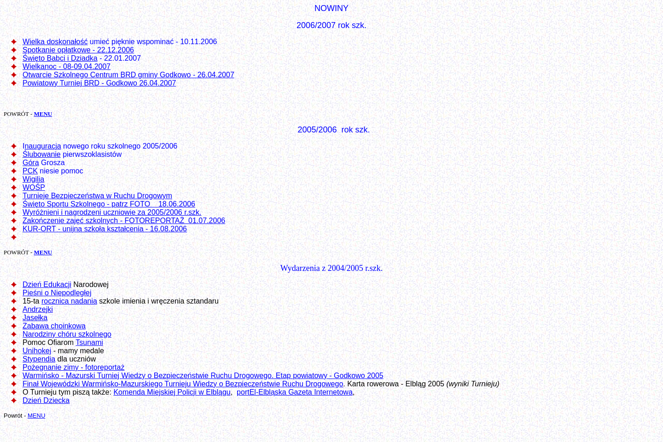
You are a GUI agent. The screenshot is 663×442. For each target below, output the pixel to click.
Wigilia (33, 179)
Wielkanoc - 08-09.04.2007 (66, 66)
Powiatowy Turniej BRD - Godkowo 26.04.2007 (99, 83)
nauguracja (42, 146)
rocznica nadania (69, 301)
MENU (43, 113)
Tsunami (89, 342)
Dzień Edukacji (47, 284)
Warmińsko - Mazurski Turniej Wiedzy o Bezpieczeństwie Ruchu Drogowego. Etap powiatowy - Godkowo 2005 (203, 375)
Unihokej (37, 351)
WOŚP (34, 187)
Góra (31, 162)
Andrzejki (38, 309)
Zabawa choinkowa (54, 326)
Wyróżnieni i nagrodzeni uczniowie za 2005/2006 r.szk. (112, 212)
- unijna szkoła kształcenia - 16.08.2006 (121, 229)
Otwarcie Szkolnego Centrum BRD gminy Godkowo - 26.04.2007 (128, 75)
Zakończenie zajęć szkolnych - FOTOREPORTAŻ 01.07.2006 (124, 220)
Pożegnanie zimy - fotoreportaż (73, 367)
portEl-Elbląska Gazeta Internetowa (295, 392)
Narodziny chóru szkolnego (67, 334)
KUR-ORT (39, 229)
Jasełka (35, 317)
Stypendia (39, 359)
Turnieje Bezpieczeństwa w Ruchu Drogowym (97, 196)
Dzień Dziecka (46, 400)
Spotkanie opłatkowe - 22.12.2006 (78, 50)
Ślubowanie (42, 154)
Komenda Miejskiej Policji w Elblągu (171, 392)
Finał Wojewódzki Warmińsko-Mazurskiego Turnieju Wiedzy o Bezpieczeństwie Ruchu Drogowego (183, 384)
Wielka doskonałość (55, 42)
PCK (30, 171)
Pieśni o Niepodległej (57, 293)
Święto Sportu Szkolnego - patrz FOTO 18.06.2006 (109, 204)
